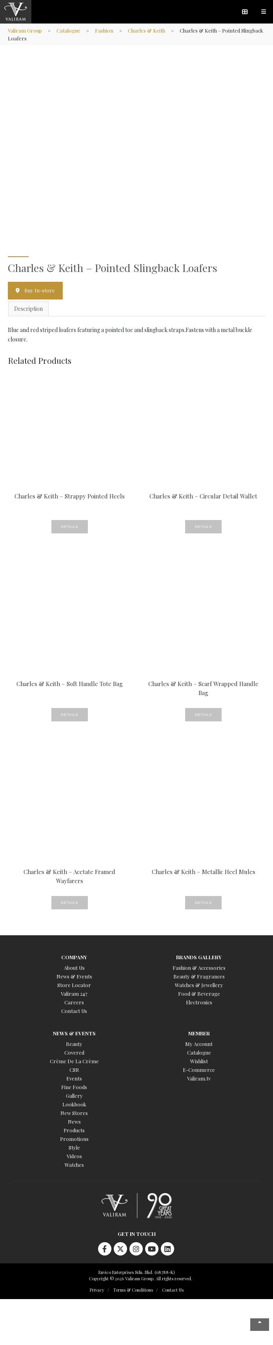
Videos (74, 1156)
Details (69, 527)
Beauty (74, 1043)
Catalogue (68, 30)
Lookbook (74, 1104)
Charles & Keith (146, 30)
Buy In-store (39, 290)
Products (74, 1130)
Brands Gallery (199, 957)
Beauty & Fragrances (199, 976)
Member (199, 1033)
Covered (74, 1052)
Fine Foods (74, 1087)
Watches (74, 1164)
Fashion (104, 30)
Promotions (74, 1138)
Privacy (97, 1290)
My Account (199, 1043)
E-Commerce (199, 1069)
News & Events (74, 976)
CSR (74, 1069)
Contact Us (74, 1010)
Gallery (74, 1095)
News (74, 1121)
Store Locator (74, 985)
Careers (74, 1002)
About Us (74, 967)
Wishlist (199, 1061)
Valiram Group (25, 30)
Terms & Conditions (133, 1290)
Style (74, 1147)
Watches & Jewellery (199, 985)
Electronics (199, 1002)
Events (74, 1078)
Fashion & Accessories (199, 967)
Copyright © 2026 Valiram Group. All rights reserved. (140, 1278)
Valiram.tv (199, 1078)
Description (28, 308)
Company (74, 957)
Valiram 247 (74, 993)
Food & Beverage (199, 993)
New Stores (74, 1113)
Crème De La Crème (74, 1061)
